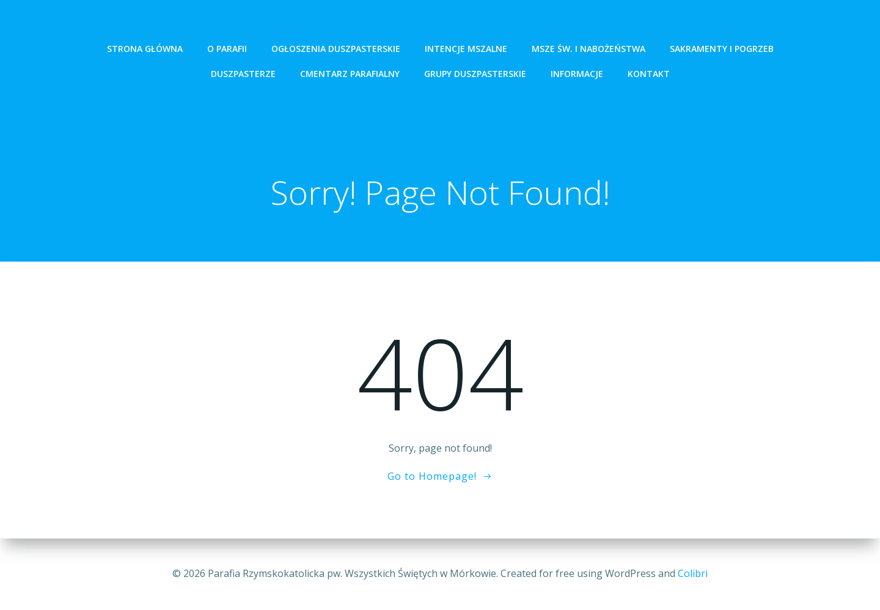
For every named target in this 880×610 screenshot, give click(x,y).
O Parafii (227, 48)
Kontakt (649, 73)
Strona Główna (145, 48)
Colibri (693, 573)
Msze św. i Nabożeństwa (588, 48)
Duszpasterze (243, 73)
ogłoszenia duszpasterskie (335, 48)
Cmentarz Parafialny (350, 73)
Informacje (577, 73)
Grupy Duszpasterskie (475, 73)
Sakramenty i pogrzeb (722, 48)
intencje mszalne (466, 48)
